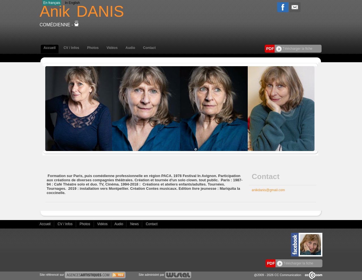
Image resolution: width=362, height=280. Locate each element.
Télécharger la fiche (294, 49)
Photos (93, 48)
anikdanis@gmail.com (268, 190)
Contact (149, 48)
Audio (130, 48)
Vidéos (112, 48)
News (134, 224)
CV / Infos (71, 48)
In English (72, 3)
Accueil (50, 48)
